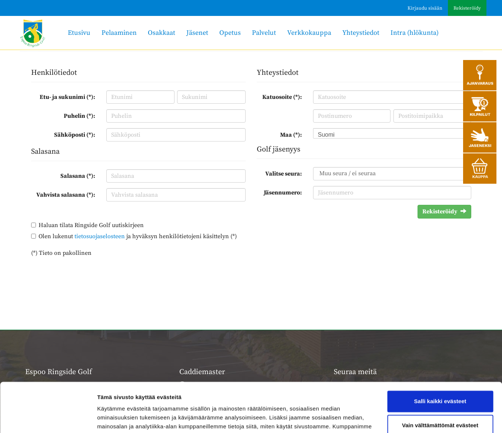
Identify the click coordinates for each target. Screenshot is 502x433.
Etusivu (79, 33)
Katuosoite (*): (282, 97)
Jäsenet (197, 33)
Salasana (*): (77, 176)
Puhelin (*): (79, 116)
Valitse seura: (283, 173)
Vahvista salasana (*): (65, 195)
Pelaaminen (119, 33)
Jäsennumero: (283, 192)
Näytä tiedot (113, 418)
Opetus (230, 33)
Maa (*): (291, 135)
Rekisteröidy (467, 8)
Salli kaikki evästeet (440, 355)
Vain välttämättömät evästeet (440, 379)
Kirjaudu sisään (425, 8)
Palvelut (264, 33)
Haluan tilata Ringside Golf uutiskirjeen (91, 225)
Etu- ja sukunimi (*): (67, 97)
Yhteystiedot (360, 33)
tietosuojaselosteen (99, 236)
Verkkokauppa (309, 33)
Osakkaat (161, 33)
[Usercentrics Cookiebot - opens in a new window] (48, 418)
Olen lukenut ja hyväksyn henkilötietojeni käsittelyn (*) (138, 236)
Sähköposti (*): (74, 135)
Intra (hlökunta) (414, 33)
